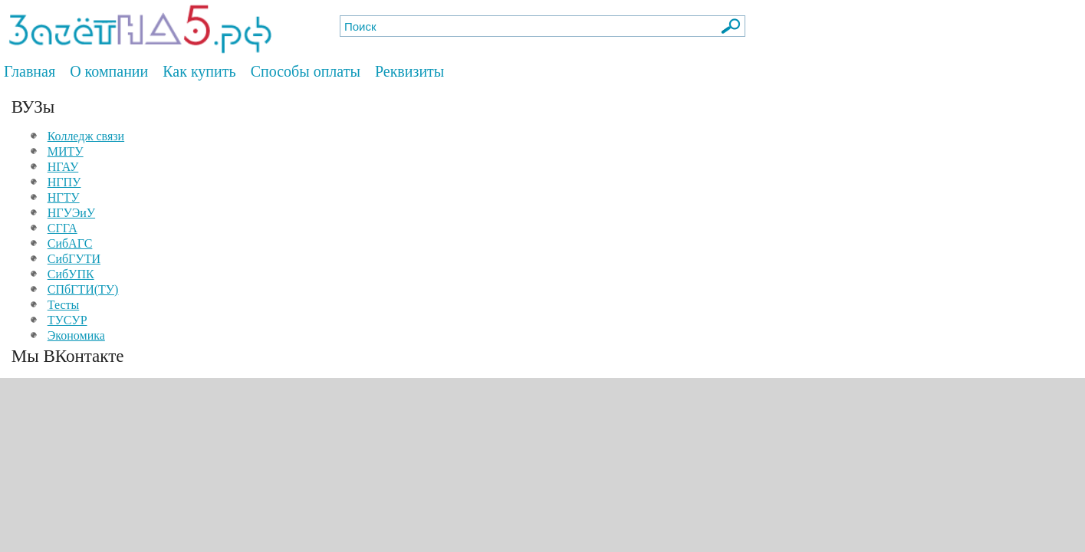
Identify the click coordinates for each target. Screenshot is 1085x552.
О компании (109, 71)
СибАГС (70, 243)
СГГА (62, 228)
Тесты (64, 304)
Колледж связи (86, 136)
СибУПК (71, 274)
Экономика (76, 335)
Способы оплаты (305, 71)
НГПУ (64, 182)
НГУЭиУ (71, 212)
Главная (29, 71)
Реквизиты (409, 71)
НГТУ (64, 197)
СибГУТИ (74, 258)
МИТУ (66, 151)
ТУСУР (67, 320)
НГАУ (63, 166)
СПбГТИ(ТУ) (83, 289)
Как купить (199, 71)
